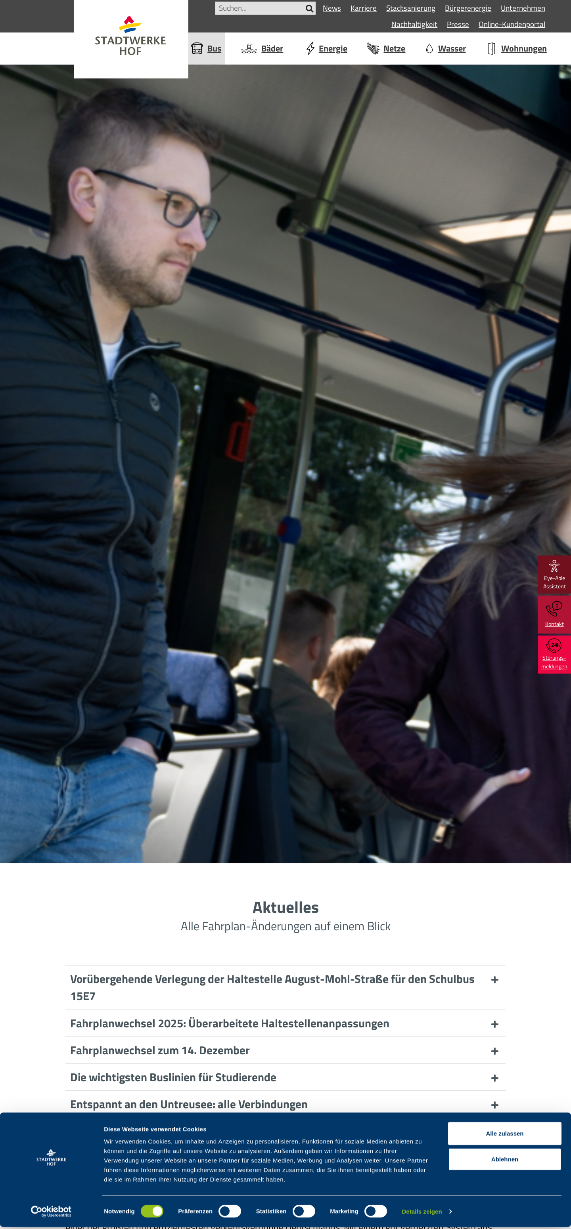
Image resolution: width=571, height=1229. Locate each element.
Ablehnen (504, 1161)
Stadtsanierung (410, 7)
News (332, 7)
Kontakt (554, 614)
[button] (285, 987)
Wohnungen (516, 48)
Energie (324, 48)
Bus (205, 48)
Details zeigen (422, 1213)
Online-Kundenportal (512, 24)
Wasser (445, 48)
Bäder (261, 49)
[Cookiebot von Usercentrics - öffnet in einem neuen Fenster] (51, 1213)
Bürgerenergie (468, 7)
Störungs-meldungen (554, 654)
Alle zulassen (504, 1135)
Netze (385, 48)
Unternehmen (523, 7)
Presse (458, 24)
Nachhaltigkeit (414, 24)
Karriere (364, 7)
